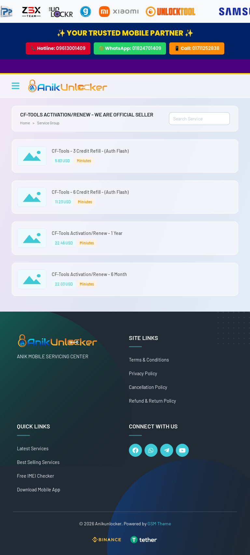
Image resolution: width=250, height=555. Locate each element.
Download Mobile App (38, 489)
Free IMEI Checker (35, 476)
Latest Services (33, 448)
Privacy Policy (143, 373)
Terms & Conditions (149, 359)
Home (25, 122)
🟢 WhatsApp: (130, 48)
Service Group (48, 122)
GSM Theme (159, 523)
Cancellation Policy (148, 387)
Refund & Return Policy (152, 401)
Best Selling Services (38, 462)
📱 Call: (196, 48)
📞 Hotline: (58, 48)
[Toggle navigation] (15, 85)
